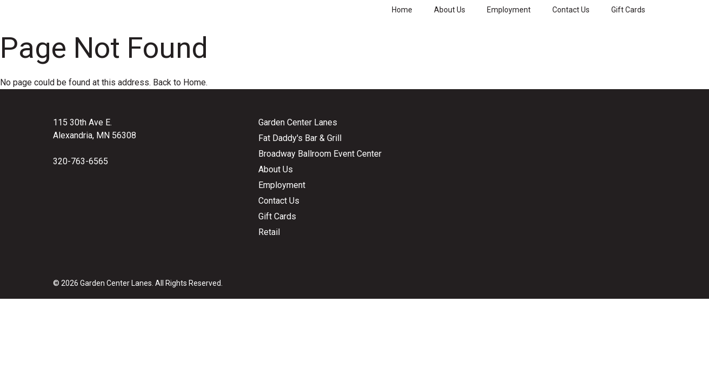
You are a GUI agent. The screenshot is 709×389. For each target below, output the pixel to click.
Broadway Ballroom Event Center (320, 154)
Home (402, 9)
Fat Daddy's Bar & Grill (300, 138)
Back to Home (179, 82)
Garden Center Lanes (297, 122)
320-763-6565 (80, 161)
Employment (509, 9)
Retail (269, 232)
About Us (449, 9)
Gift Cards (628, 9)
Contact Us (571, 9)
